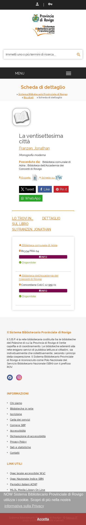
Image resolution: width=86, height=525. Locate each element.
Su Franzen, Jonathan (31, 229)
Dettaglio (51, 218)
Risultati (28, 97)
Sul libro (20, 224)
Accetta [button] (43, 519)
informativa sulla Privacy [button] (24, 506)
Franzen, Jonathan (34, 148)
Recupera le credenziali (50, 4)
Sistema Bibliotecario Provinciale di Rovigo (42, 94)
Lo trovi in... (22, 218)
